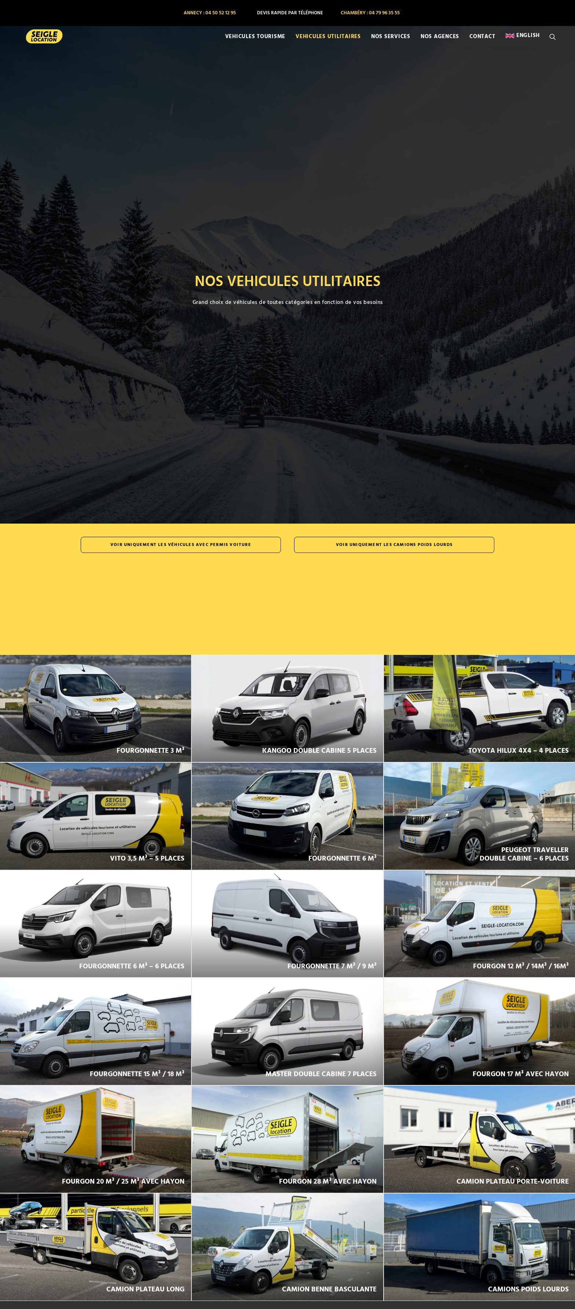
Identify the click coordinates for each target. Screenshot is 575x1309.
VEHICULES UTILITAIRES (328, 41)
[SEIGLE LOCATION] (35, 42)
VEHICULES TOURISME (255, 41)
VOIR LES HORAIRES (287, 1164)
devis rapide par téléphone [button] (290, 13)
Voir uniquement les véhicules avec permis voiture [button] (180, 162)
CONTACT (482, 41)
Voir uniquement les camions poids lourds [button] (394, 162)
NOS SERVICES (390, 41)
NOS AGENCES (440, 41)
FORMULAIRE (217, 1272)
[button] (556, 42)
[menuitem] (209, 13)
